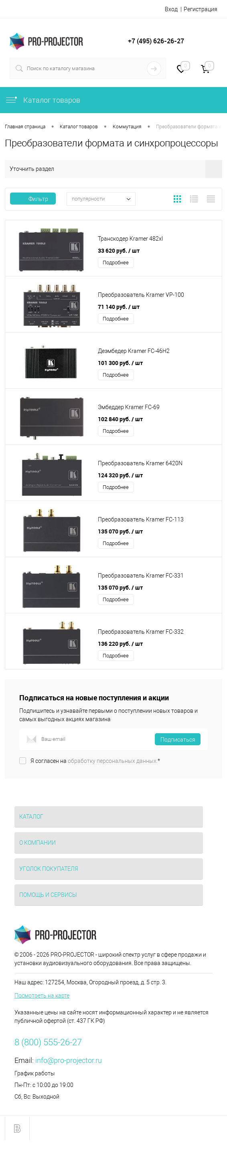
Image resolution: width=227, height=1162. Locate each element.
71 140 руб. (119, 306)
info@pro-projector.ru (68, 1060)
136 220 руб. (120, 643)
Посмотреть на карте (41, 995)
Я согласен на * (95, 761)
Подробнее (116, 263)
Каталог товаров (42, 100)
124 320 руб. (120, 475)
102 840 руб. (120, 419)
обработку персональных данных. (113, 761)
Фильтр (33, 199)
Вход (171, 9)
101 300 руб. (120, 363)
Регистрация (200, 9)
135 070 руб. (120, 531)
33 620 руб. (119, 250)
